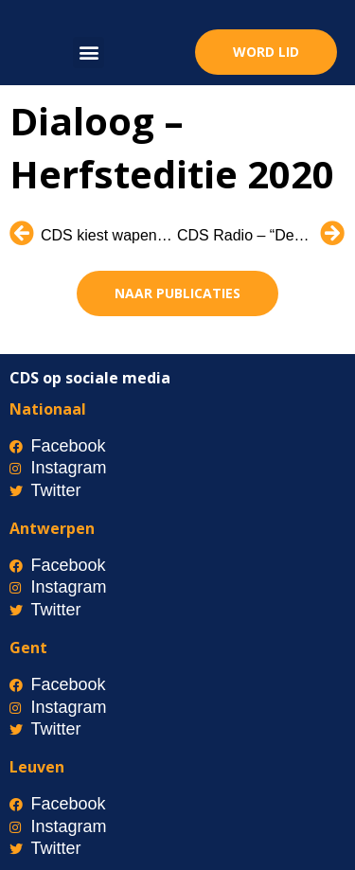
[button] (88, 52)
